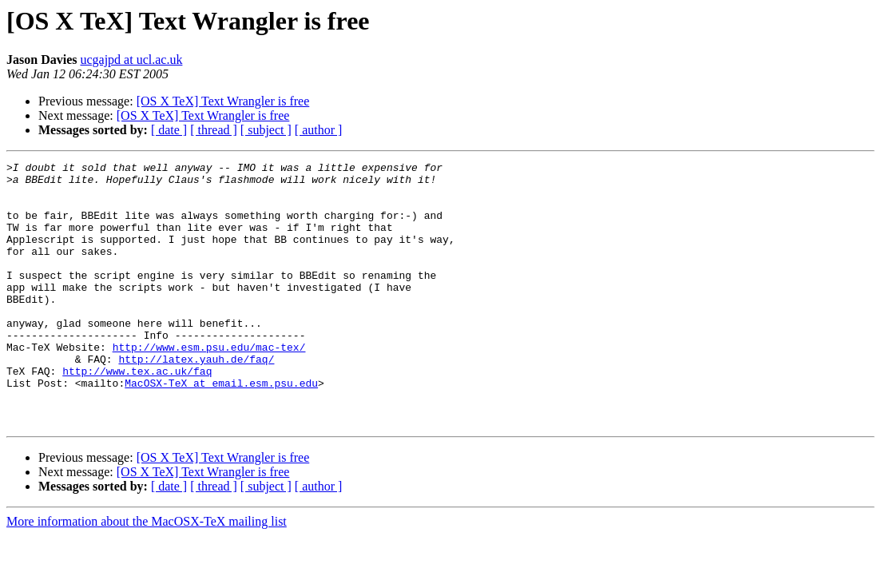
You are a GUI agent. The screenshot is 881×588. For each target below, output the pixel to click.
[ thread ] (213, 130)
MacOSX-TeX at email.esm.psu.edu (221, 428)
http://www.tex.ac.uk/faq (137, 414)
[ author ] (319, 130)
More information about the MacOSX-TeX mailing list (146, 574)
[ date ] (169, 130)
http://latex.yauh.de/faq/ (196, 399)
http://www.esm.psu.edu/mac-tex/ (209, 385)
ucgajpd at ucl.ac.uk (131, 59)
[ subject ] (266, 130)
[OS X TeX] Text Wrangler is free (223, 101)
